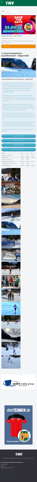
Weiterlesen (7, 46)
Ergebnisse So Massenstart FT (19, 149)
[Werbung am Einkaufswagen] (9, 478)
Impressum (3, 472)
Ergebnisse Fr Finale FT (18, 140)
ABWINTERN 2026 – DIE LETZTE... (11, 36)
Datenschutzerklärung (5, 474)
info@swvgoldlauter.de (5, 470)
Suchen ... (3, 11)
